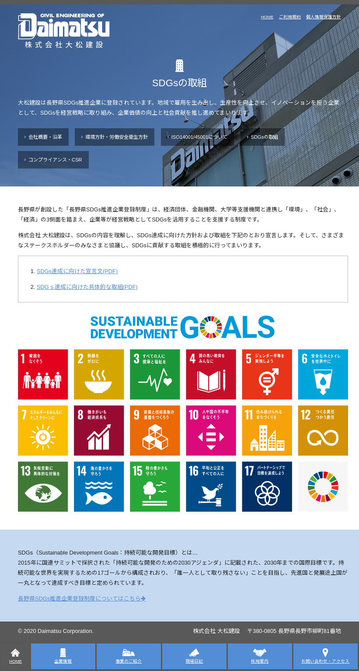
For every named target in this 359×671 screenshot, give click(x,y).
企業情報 (63, 656)
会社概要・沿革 (45, 137)
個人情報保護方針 (323, 16)
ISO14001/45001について (199, 137)
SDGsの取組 (265, 137)
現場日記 (194, 656)
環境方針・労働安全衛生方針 (116, 137)
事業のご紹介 (128, 656)
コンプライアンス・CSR (55, 159)
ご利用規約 (290, 16)
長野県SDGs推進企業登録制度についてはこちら (79, 598)
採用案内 (259, 656)
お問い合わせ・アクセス (325, 656)
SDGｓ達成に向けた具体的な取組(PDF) (87, 287)
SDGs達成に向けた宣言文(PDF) (77, 271)
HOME (267, 16)
